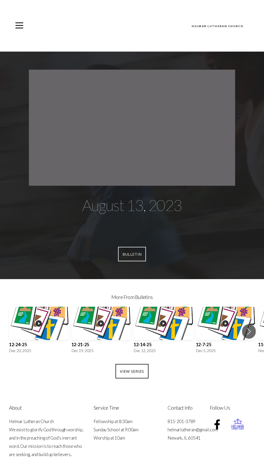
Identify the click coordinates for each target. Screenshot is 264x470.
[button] (248, 331)
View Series (132, 371)
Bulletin (132, 254)
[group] (38, 331)
